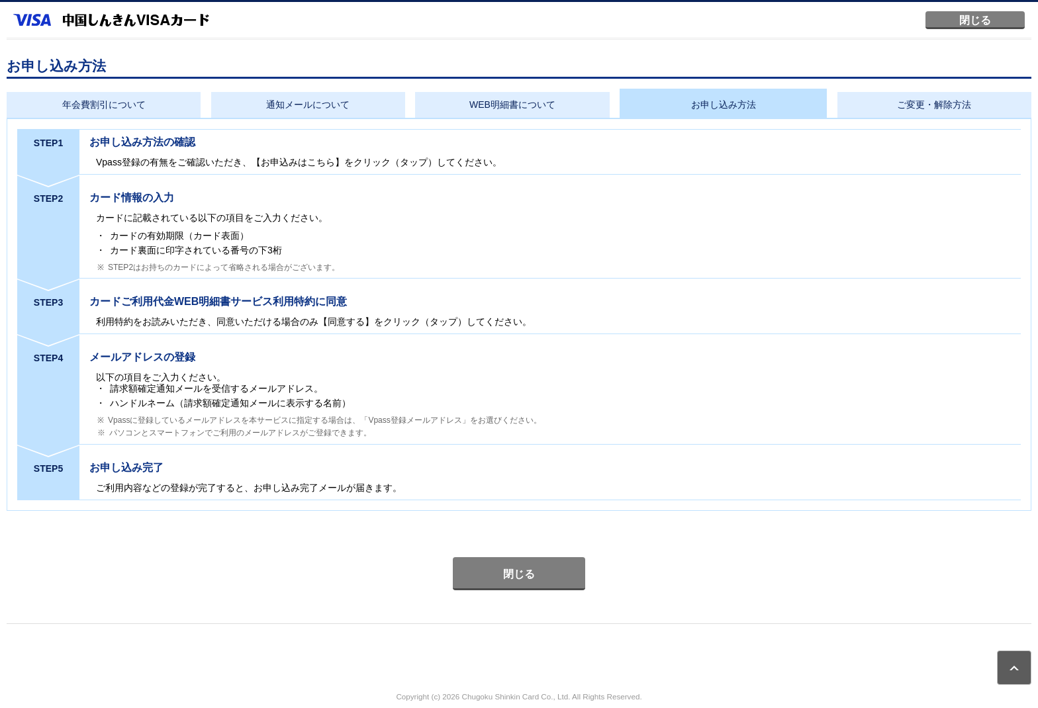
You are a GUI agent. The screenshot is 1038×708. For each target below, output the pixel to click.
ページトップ (1014, 667)
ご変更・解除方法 (934, 104)
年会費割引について (104, 104)
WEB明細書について (512, 104)
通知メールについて (308, 104)
